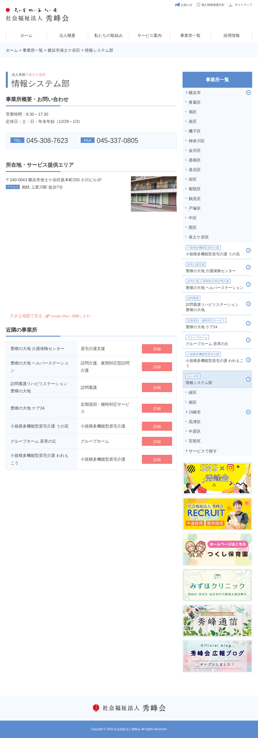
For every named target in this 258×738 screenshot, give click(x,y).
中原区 (195, 431)
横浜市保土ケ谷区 (64, 50)
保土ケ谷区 (37, 75)
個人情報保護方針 (213, 4)
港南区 (195, 160)
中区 (193, 218)
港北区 (195, 169)
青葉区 (195, 102)
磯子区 (195, 131)
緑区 (193, 392)
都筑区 (195, 188)
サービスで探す (203, 451)
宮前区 (195, 441)
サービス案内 (149, 35)
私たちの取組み (108, 35)
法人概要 (67, 35)
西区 (193, 227)
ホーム (26, 35)
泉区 (193, 121)
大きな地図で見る (51, 315)
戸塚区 (195, 208)
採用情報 (231, 35)
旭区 (193, 111)
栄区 (193, 179)
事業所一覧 (190, 35)
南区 (193, 402)
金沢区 (195, 150)
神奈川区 (197, 141)
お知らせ (186, 4)
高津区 (195, 421)
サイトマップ (243, 4)
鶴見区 (195, 198)
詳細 (157, 349)
